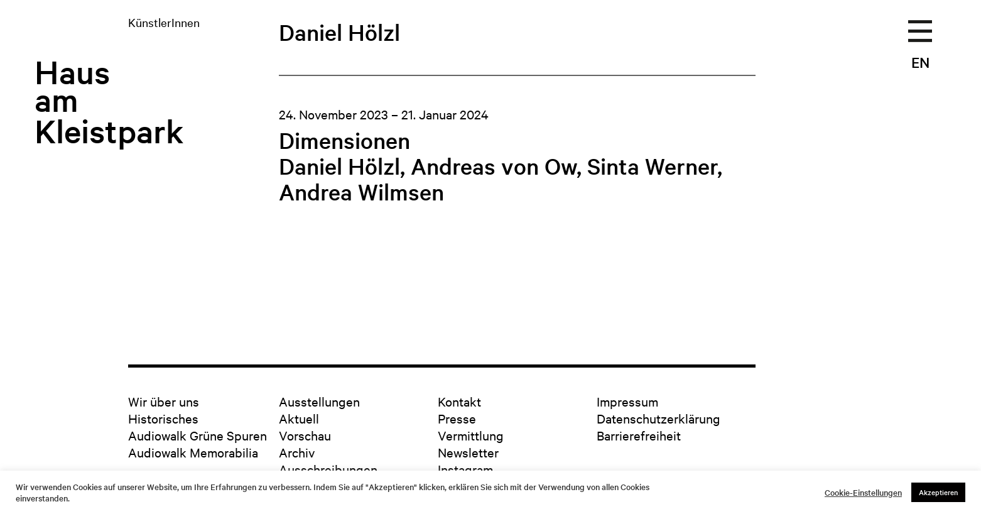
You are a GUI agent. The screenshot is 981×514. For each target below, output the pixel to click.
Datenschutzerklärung (658, 418)
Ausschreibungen (328, 469)
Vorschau (305, 435)
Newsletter (468, 452)
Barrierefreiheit (639, 435)
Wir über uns (163, 401)
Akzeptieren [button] (938, 492)
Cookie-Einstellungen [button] (863, 492)
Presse (457, 418)
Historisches (163, 418)
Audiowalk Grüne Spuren (197, 435)
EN (920, 62)
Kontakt (459, 401)
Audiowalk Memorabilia (193, 452)
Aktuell (299, 418)
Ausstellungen (319, 401)
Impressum (627, 401)
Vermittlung (471, 435)
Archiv (297, 452)
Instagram (465, 469)
